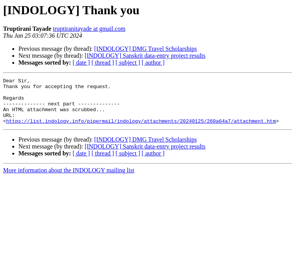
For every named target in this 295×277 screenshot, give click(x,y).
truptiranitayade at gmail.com (89, 28)
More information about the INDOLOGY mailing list (68, 179)
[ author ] (153, 62)
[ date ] (81, 62)
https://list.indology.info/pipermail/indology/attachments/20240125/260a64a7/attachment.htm (141, 130)
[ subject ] (128, 62)
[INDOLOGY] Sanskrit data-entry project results (145, 55)
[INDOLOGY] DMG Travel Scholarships (145, 48)
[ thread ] (102, 62)
